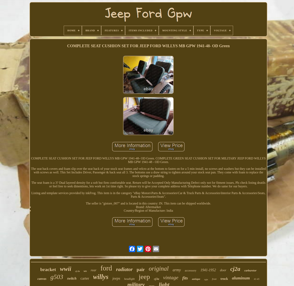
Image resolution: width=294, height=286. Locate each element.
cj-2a (77, 271)
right (206, 279)
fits (185, 277)
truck (224, 278)
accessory (190, 270)
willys (100, 276)
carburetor (250, 270)
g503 (56, 276)
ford (106, 268)
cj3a (156, 278)
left (85, 271)
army (177, 270)
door (223, 270)
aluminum (241, 278)
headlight (129, 278)
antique (196, 278)
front (214, 279)
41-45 (256, 279)
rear (94, 270)
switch (71, 278)
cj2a (235, 269)
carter (84, 278)
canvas (41, 278)
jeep (144, 276)
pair (141, 269)
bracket (48, 269)
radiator (124, 269)
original (159, 268)
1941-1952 (208, 270)
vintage (170, 277)
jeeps (116, 278)
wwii (65, 268)
